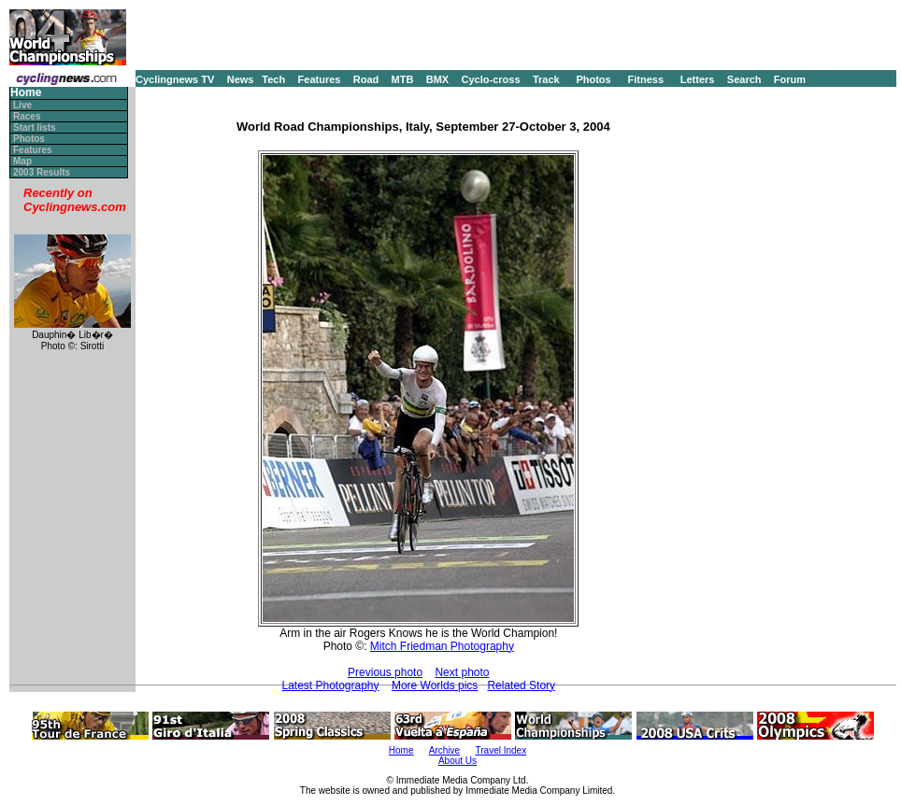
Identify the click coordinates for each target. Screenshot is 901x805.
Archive (444, 750)
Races (26, 116)
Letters (697, 79)
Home (25, 93)
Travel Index (501, 750)
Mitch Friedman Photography (442, 646)
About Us (457, 761)
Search (744, 79)
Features (319, 79)
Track (546, 79)
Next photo (462, 672)
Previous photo (385, 672)
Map (22, 161)
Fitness (645, 79)
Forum (790, 79)
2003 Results (41, 172)
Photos (593, 79)
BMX (437, 79)
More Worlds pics (435, 685)
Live (22, 105)
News (240, 79)
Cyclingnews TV (175, 79)
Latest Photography (330, 685)
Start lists (34, 127)
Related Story (521, 685)
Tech (273, 79)
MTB (403, 79)
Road (366, 79)
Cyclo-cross (491, 79)
